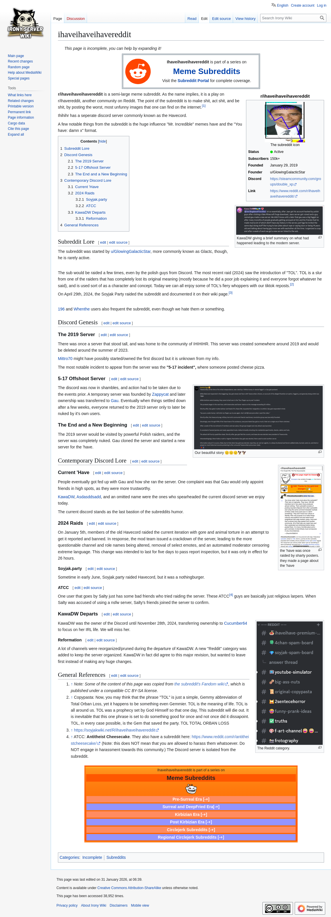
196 (61, 309)
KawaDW (66, 497)
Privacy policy (66, 905)
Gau (114, 400)
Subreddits (116, 857)
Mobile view (140, 905)
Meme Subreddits (206, 71)
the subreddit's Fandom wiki (199, 684)
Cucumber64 (235, 623)
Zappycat (160, 394)
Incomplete (92, 857)
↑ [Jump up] (72, 684)
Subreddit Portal (193, 80)
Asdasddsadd (89, 497)
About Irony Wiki (93, 905)
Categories (69, 857)
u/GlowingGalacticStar (131, 251)
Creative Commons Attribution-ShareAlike (129, 888)
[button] (16, 134)
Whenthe (82, 309)
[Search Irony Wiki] (293, 18)
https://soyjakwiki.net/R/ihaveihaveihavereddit (114, 730)
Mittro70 (65, 358)
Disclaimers (119, 905)
